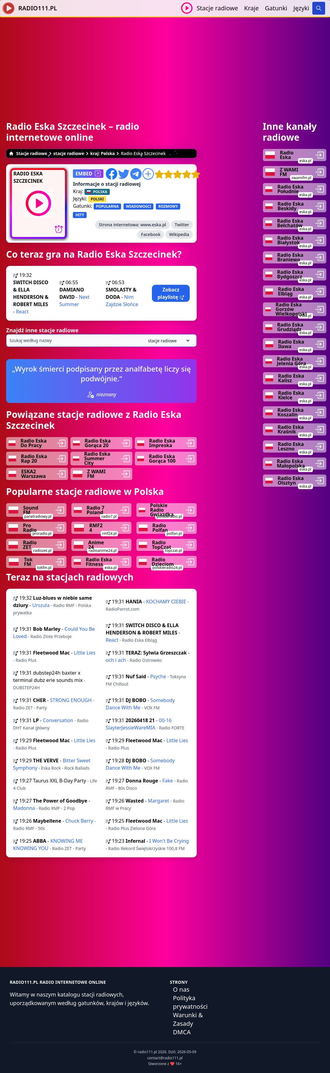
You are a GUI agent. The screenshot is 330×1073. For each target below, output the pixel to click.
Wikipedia (179, 234)
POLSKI (97, 199)
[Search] (318, 8)
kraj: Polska (102, 153)
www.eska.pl (153, 225)
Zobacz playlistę (170, 293)
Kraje (251, 8)
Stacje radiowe (217, 8)
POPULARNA (107, 206)
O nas (181, 989)
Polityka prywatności (190, 1002)
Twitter (182, 225)
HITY (79, 214)
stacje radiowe (68, 153)
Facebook (150, 234)
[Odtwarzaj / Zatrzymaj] (187, 8)
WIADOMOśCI (138, 206)
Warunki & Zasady (188, 1019)
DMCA (182, 1032)
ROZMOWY (168, 206)
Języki (301, 8)
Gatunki (276, 8)
